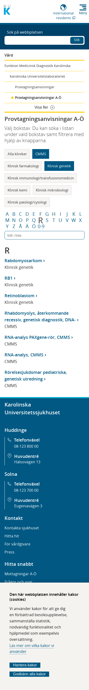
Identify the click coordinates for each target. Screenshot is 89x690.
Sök (77, 39)
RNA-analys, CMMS (24, 355)
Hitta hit (12, 536)
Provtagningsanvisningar (34, 87)
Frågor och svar (19, 581)
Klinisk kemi (17, 190)
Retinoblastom (19, 295)
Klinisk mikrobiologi (52, 190)
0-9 (41, 226)
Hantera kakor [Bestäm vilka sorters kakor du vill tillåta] (25, 665)
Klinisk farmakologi (23, 166)
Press (9, 552)
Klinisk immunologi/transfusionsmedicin (41, 178)
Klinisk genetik (59, 166)
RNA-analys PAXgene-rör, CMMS (37, 337)
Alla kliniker (17, 153)
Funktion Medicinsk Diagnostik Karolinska (37, 65)
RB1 (9, 278)
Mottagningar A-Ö (20, 573)
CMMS (40, 153)
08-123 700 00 (26, 490)
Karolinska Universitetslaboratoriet (37, 76)
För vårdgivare (17, 544)
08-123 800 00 (26, 446)
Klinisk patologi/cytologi (27, 202)
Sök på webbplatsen (25, 32)
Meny (83, 13)
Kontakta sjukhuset (22, 528)
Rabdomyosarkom (23, 260)
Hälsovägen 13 (27, 461)
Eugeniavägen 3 (28, 506)
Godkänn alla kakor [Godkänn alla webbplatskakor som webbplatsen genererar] (29, 674)
